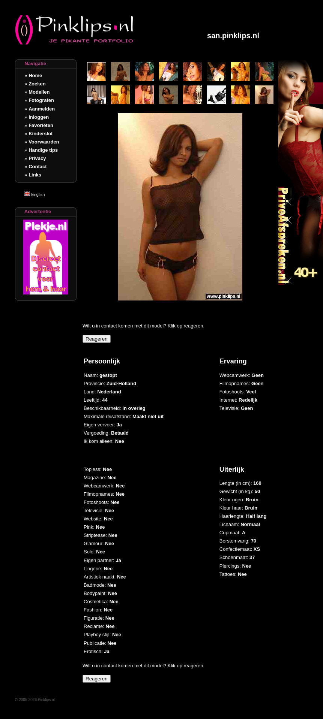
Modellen (39, 92)
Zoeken (37, 84)
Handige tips (43, 150)
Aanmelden (42, 109)
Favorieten (41, 125)
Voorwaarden (44, 142)
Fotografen (41, 100)
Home (35, 75)
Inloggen (39, 117)
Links (35, 175)
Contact (38, 166)
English (34, 194)
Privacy (37, 158)
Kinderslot (41, 133)
